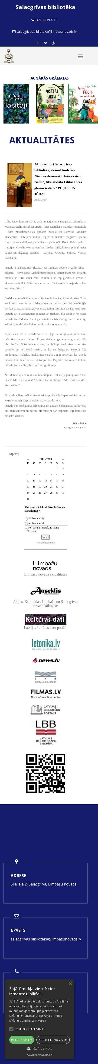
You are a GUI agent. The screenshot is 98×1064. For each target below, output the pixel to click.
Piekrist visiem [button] (21, 1040)
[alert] (39, 1019)
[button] (39, 1048)
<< (28, 459)
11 (34, 480)
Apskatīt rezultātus (45, 542)
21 (51, 486)
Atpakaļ (14, 454)
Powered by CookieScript (39, 1054)
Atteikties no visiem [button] (53, 1040)
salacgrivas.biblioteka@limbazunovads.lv (46, 939)
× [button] (70, 983)
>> (63, 459)
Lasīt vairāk (39, 1020)
